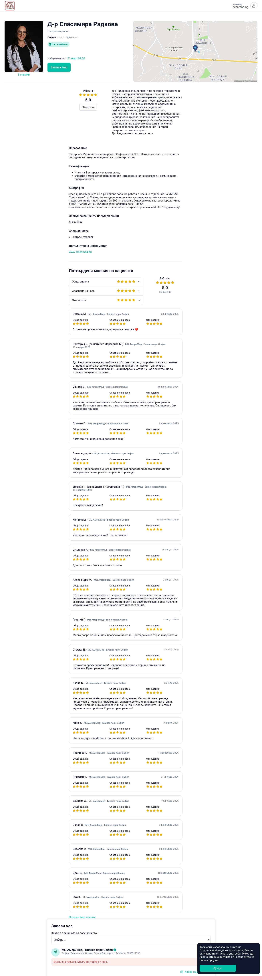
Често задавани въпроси (189, 235)
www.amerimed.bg (16, 252)
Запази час (59, 68)
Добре (218, 968)
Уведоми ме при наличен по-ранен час (171, 179)
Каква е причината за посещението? (161, 104)
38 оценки (23, 108)
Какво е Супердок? (131, 949)
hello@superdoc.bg (241, 235)
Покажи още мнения (18, 918)
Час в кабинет (59, 45)
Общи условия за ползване (131, 954)
